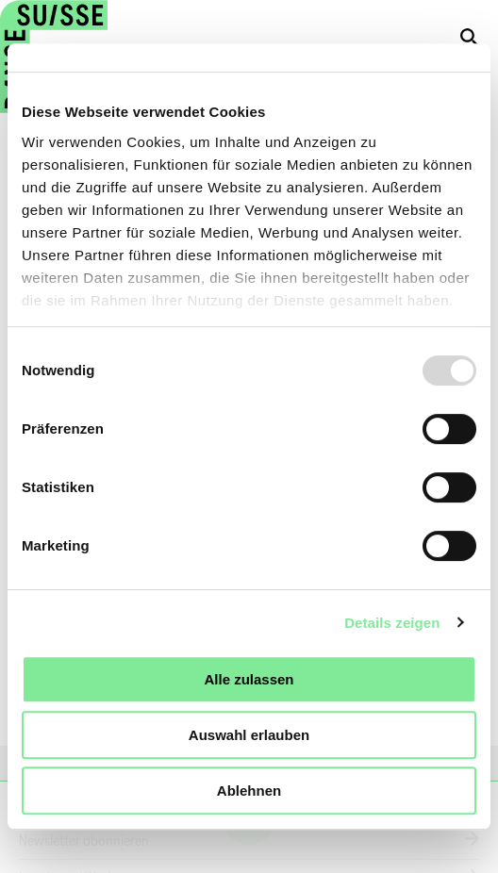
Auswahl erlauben (249, 735)
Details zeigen (392, 623)
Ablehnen (249, 790)
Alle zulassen (248, 679)
